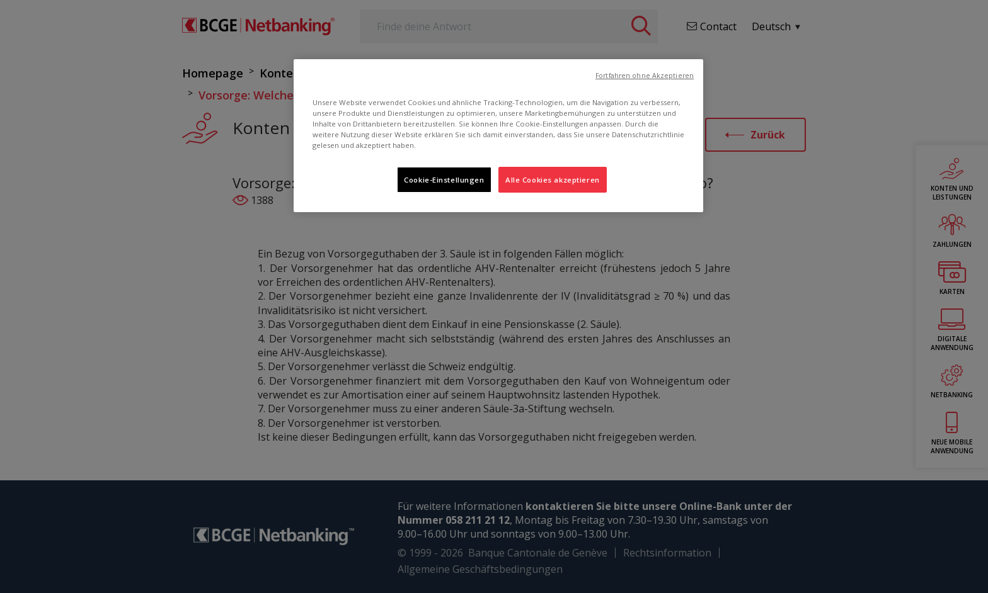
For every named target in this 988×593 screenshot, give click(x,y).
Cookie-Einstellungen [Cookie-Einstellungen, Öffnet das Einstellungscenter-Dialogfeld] (444, 179)
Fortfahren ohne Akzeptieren (644, 75)
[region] (498, 135)
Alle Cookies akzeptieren (552, 179)
